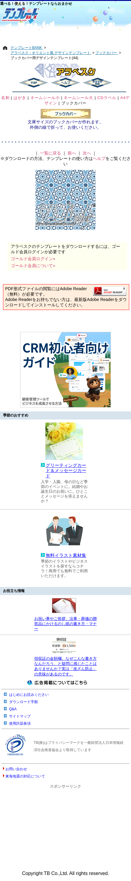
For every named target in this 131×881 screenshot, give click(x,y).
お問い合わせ (16, 769)
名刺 (5, 97)
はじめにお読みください (29, 695)
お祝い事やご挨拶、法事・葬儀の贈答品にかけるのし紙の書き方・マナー (65, 623)
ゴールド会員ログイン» (33, 258)
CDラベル (106, 97)
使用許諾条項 (20, 723)
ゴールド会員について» (33, 265)
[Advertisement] (65, 35)
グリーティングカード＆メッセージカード (66, 470)
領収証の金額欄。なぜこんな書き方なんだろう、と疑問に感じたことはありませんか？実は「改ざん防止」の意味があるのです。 (65, 666)
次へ (87, 153)
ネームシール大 (78, 97)
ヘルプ (99, 158)
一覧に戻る (50, 153)
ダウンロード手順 (23, 702)
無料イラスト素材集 (66, 555)
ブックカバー (74, 103)
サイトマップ (20, 716)
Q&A (13, 709)
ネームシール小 (45, 97)
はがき (20, 97)
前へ (72, 153)
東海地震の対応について (25, 776)
